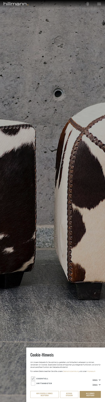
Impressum (91, 371)
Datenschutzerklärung (71, 371)
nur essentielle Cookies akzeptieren (44, 394)
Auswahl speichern (69, 394)
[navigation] (99, 4)
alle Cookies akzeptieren (90, 394)
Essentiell (43, 379)
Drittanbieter (44, 383)
